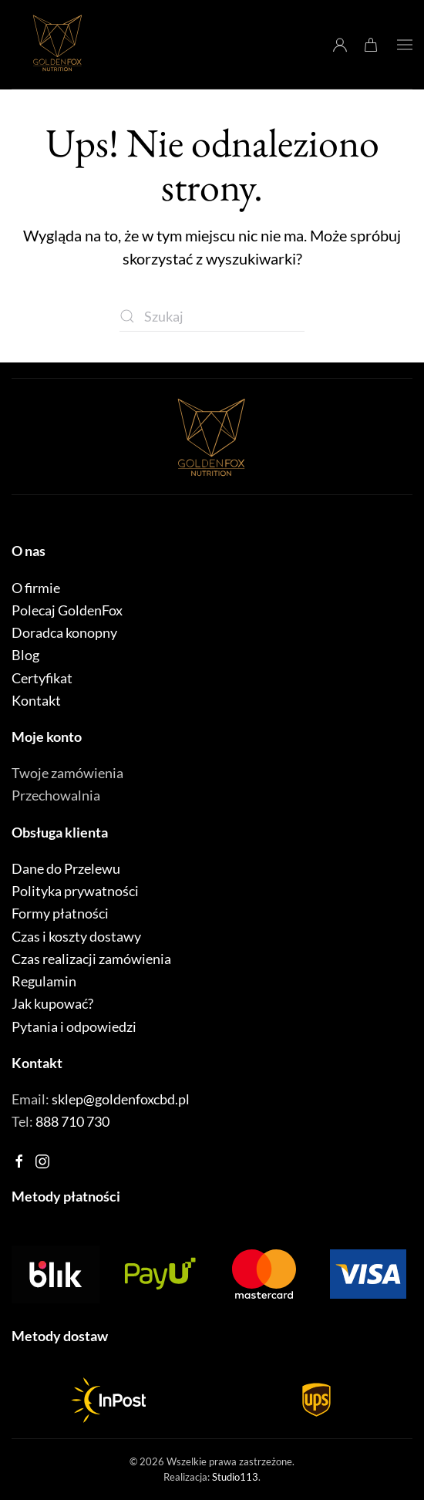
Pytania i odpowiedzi (74, 1026)
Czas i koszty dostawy (76, 936)
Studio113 (235, 1477)
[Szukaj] (212, 316)
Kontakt (36, 700)
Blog (25, 654)
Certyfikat (42, 677)
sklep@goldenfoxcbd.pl (121, 1098)
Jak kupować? (52, 1003)
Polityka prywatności (75, 890)
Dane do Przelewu (66, 868)
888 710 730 (72, 1121)
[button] (404, 45)
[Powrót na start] (58, 44)
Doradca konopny (64, 632)
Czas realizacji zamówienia (91, 958)
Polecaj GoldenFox (67, 610)
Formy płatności (60, 913)
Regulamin (44, 980)
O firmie (36, 587)
